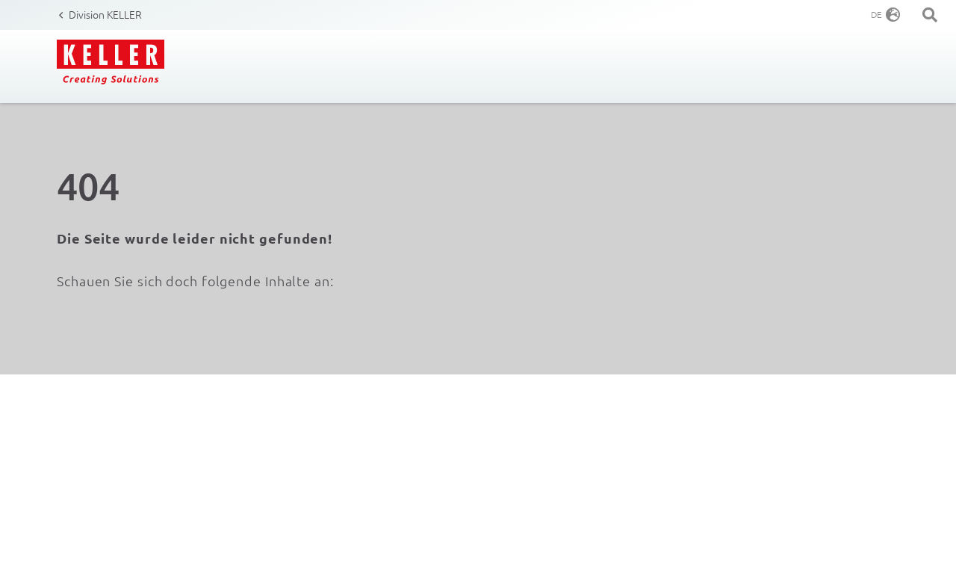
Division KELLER (105, 14)
